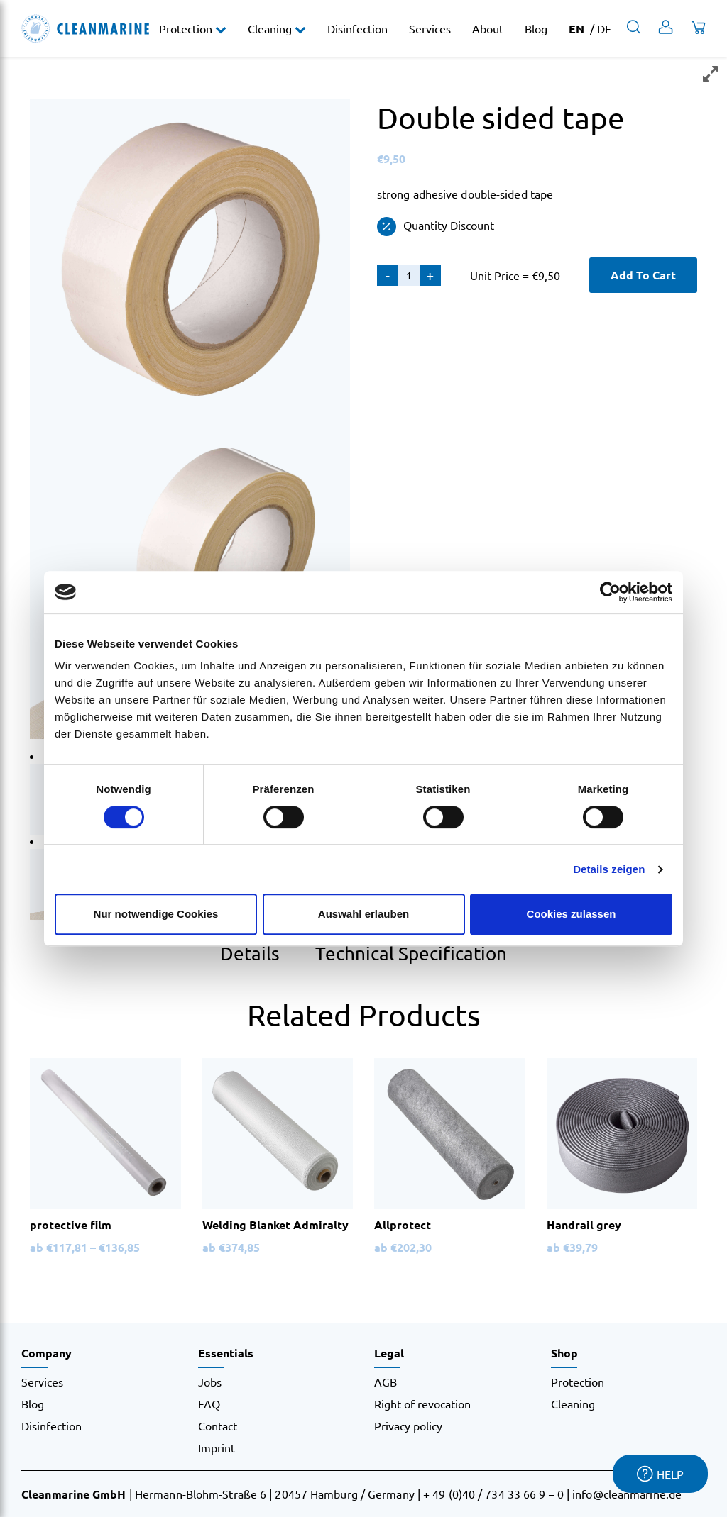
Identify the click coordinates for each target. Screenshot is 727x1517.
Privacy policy (408, 1425)
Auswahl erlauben (363, 914)
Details (250, 954)
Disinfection (357, 28)
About (487, 28)
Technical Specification (411, 954)
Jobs (210, 1381)
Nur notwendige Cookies (156, 914)
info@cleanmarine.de (627, 1494)
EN (576, 28)
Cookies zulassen (571, 914)
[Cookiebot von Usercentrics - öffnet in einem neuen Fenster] (610, 592)
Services (430, 28)
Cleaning (271, 28)
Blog (536, 28)
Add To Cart (643, 274)
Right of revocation (422, 1403)
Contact (217, 1425)
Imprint (216, 1447)
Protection (187, 28)
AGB (385, 1381)
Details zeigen (609, 869)
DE (604, 28)
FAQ (209, 1403)
